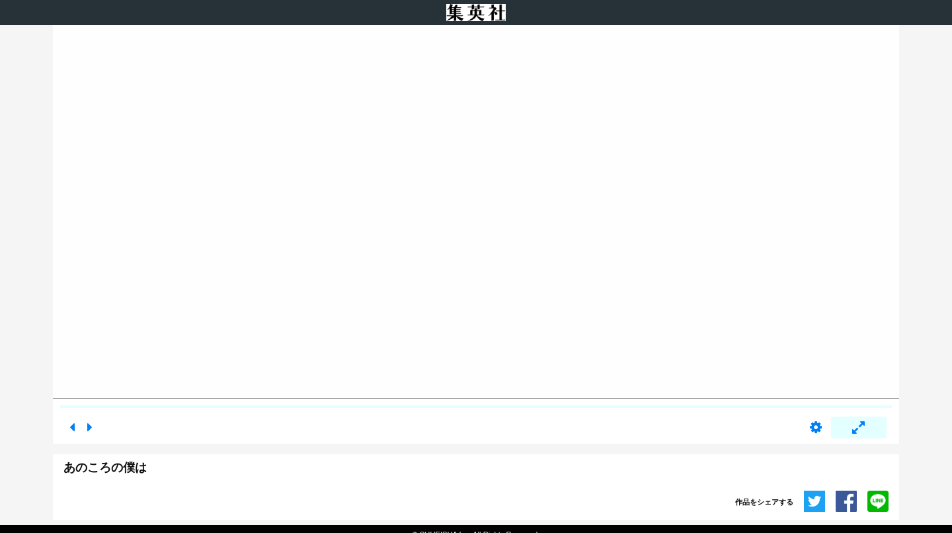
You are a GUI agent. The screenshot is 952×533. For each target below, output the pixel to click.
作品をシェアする (764, 502)
